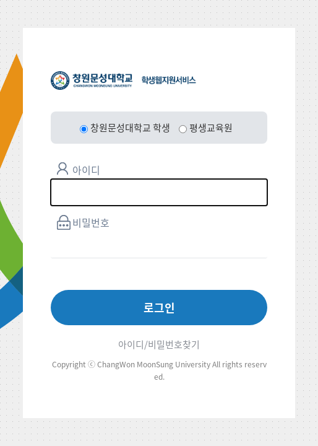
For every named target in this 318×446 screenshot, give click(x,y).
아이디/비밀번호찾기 (159, 344)
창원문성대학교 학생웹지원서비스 (123, 80)
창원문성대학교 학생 (125, 127)
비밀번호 (91, 222)
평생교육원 (206, 127)
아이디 (86, 169)
